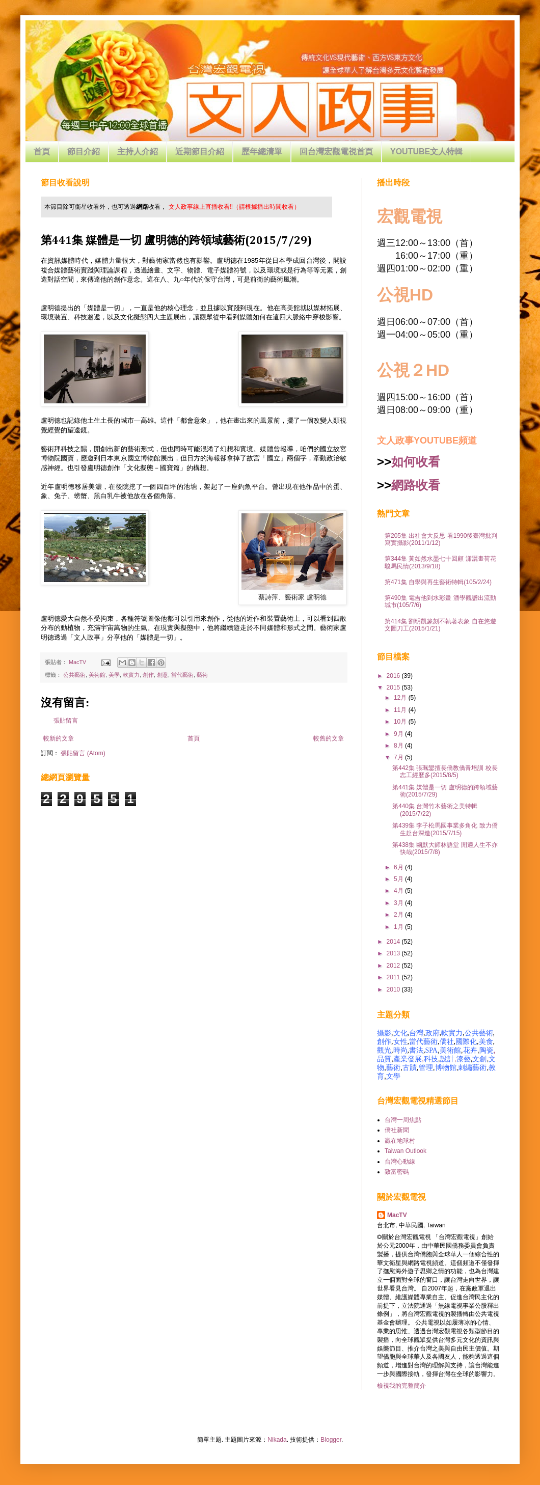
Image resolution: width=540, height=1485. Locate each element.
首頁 (42, 151)
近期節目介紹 (199, 151)
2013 (394, 953)
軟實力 (131, 675)
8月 (399, 745)
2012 (394, 965)
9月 (399, 733)
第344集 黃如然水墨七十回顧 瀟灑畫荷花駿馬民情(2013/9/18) (440, 562)
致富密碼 (397, 1171)
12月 (401, 697)
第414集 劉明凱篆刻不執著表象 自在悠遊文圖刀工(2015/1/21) (440, 625)
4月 (399, 890)
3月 (399, 902)
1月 (399, 926)
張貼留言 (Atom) (83, 753)
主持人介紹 (137, 151)
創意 (162, 675)
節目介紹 (83, 151)
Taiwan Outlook (405, 1150)
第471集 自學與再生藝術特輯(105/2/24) (438, 582)
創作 (148, 675)
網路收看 (415, 485)
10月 (401, 721)
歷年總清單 (261, 151)
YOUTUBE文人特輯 (426, 151)
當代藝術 (182, 675)
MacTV (397, 1215)
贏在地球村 (400, 1140)
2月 (399, 914)
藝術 (202, 675)
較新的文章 (58, 738)
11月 (401, 709)
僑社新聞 (397, 1130)
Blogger (330, 1439)
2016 (394, 675)
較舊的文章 (328, 738)
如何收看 (415, 462)
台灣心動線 (400, 1161)
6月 (399, 867)
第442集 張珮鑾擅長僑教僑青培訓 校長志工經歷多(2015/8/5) (445, 771)
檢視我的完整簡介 (401, 1385)
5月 (399, 879)
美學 (114, 675)
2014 (394, 941)
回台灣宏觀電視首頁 (336, 151)
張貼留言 (65, 720)
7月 (399, 757)
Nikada (276, 1439)
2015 (394, 687)
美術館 (97, 675)
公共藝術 (74, 675)
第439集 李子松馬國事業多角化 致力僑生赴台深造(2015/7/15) (445, 829)
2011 (394, 977)
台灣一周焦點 (403, 1119)
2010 (394, 989)
